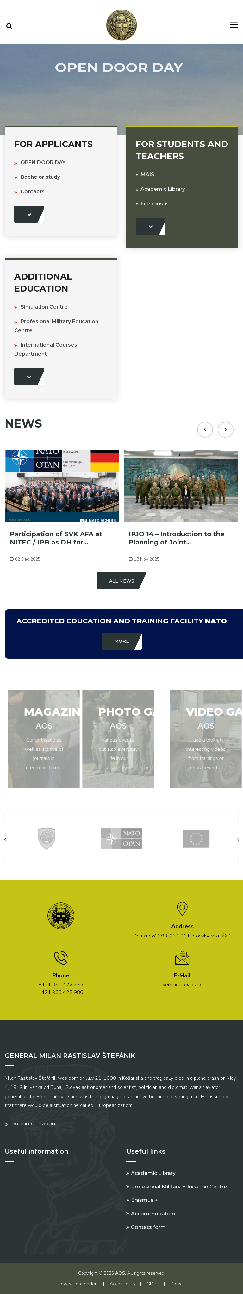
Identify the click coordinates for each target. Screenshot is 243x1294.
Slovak (177, 1284)
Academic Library (162, 189)
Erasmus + (153, 204)
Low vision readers (78, 1284)
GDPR (152, 1284)
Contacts (33, 192)
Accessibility (122, 1284)
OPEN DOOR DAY (43, 162)
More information (32, 1124)
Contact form (148, 1227)
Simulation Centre (44, 307)
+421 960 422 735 (61, 984)
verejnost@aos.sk (182, 984)
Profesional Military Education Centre (179, 1187)
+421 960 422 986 (61, 992)
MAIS (147, 174)
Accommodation (153, 1214)
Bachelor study (40, 177)
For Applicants (53, 144)
